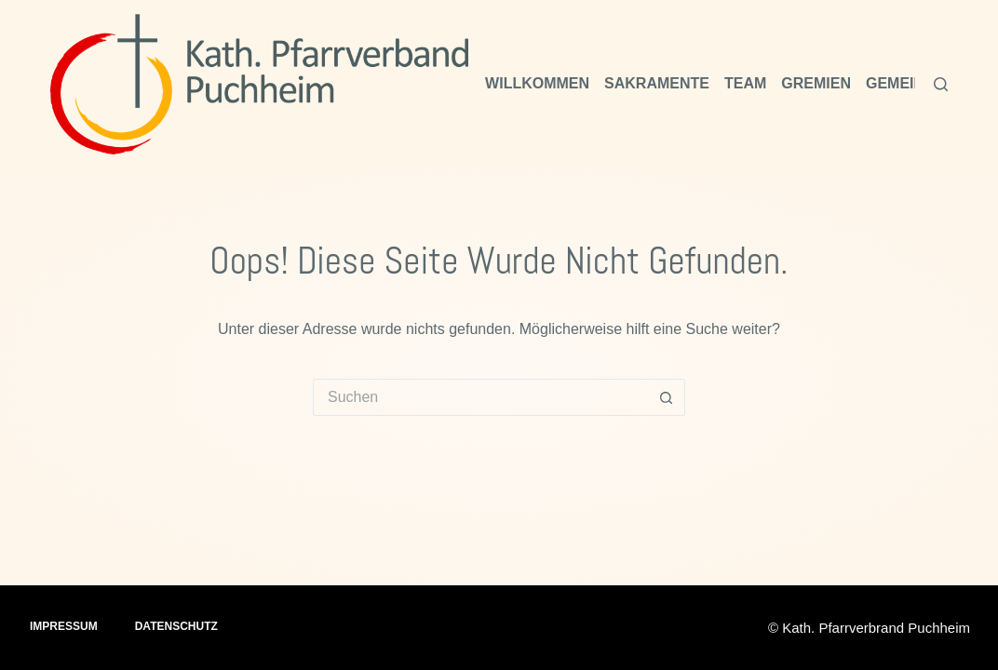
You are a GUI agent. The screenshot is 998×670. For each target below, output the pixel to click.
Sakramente (656, 83)
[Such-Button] (666, 397)
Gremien (816, 83)
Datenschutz (176, 626)
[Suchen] (941, 84)
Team (745, 83)
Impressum (64, 626)
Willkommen (537, 83)
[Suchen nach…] (480, 397)
